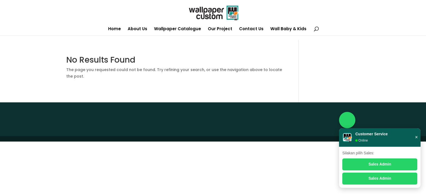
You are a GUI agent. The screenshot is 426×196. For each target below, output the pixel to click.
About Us (137, 29)
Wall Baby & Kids (288, 29)
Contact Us (251, 29)
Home (114, 29)
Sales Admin (379, 164)
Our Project (220, 29)
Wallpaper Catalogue (177, 29)
